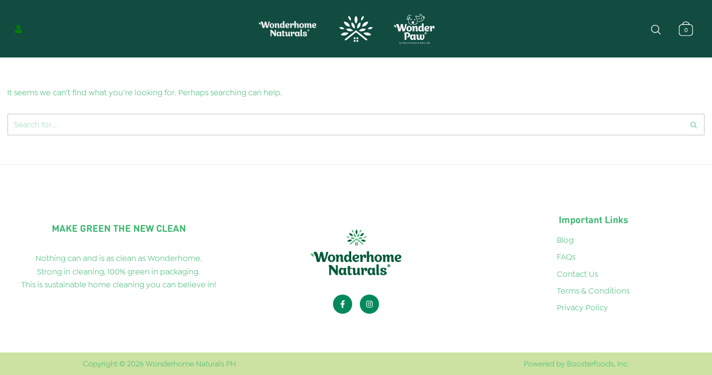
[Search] (694, 125)
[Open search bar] (656, 28)
